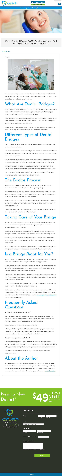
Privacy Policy (15, 425)
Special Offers (37, 2)
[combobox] (57, 1)
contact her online (50, 371)
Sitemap (9, 425)
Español (56, 1)
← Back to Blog (6, 51)
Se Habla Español (37, 4)
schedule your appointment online (47, 295)
